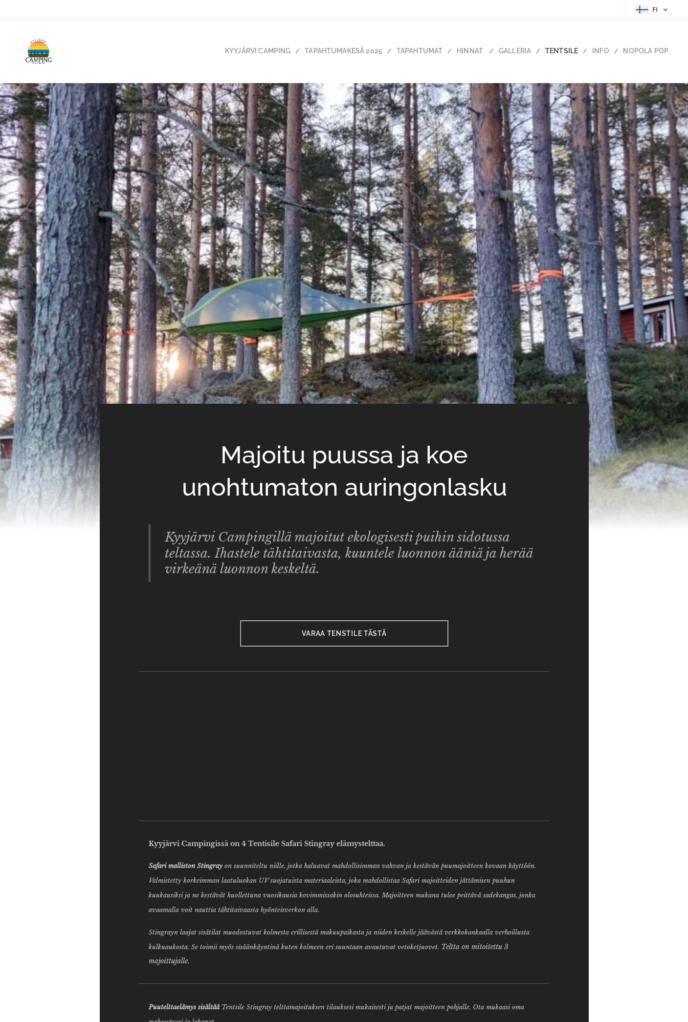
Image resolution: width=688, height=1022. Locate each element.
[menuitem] (290, 51)
